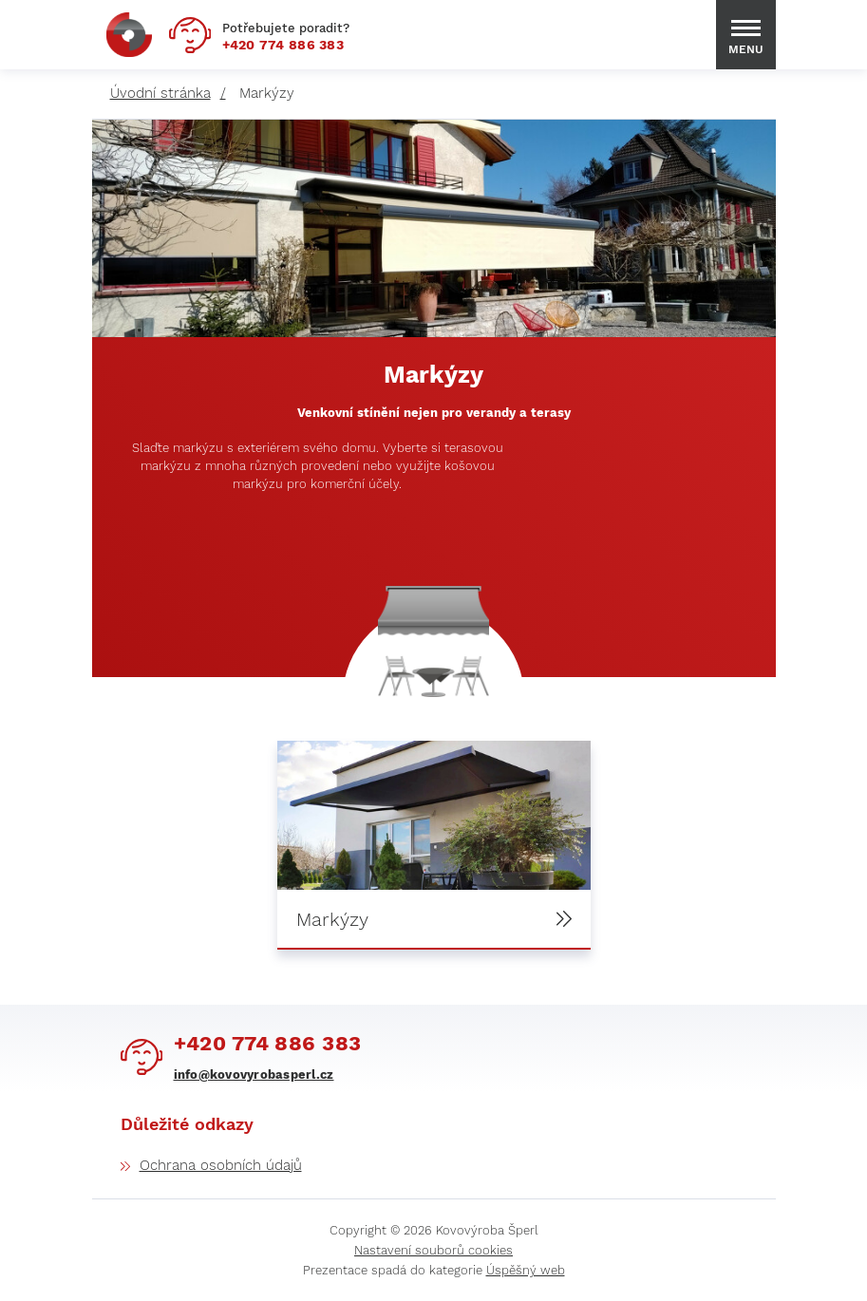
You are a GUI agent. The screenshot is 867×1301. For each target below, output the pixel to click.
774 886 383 (283, 44)
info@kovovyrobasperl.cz (254, 1074)
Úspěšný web (525, 1270)
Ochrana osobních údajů (221, 1165)
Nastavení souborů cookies (433, 1250)
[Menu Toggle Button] (746, 28)
